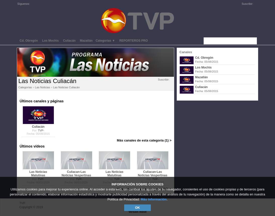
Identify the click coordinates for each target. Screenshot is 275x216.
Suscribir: (165, 79)
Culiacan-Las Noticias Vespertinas (76, 173)
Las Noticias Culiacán (66, 87)
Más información (154, 199)
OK (137, 207)
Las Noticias (42, 87)
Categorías (25, 87)
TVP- (41, 130)
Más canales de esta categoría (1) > (144, 140)
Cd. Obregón (204, 57)
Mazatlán (201, 77)
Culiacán (201, 87)
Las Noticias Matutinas (38, 173)
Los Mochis (203, 67)
